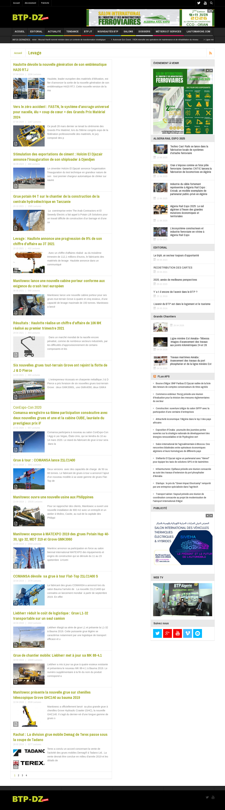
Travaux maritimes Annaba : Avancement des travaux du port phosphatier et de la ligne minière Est (190, 360)
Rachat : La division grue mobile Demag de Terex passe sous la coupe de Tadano (60, 737)
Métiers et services (168, 33)
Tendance (72, 33)
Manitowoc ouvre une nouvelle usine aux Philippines (53, 497)
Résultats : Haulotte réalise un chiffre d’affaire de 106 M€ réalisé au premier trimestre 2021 (57, 325)
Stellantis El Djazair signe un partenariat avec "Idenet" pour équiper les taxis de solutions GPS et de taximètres (181, 460)
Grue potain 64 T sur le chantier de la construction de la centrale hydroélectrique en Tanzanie (56, 199)
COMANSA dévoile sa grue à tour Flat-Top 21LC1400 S (56, 576)
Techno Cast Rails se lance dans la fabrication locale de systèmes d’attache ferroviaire (189, 150)
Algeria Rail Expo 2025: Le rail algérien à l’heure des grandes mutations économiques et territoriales (187, 211)
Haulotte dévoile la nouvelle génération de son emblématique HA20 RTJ (60, 67)
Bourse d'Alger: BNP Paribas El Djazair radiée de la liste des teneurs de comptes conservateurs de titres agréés (182, 385)
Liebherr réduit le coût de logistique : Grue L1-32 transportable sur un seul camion (50, 615)
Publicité (45, 3)
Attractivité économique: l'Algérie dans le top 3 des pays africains (182, 420)
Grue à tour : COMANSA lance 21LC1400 (44, 460)
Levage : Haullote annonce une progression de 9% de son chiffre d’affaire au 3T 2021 (57, 241)
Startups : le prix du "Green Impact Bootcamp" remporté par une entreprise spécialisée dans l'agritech (182, 485)
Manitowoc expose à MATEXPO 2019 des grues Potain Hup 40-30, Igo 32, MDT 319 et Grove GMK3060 (61, 536)
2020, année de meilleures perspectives (175, 279)
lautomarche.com (198, 33)
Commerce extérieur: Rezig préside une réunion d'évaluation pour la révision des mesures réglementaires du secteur (181, 397)
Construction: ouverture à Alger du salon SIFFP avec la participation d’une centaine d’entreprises (181, 410)
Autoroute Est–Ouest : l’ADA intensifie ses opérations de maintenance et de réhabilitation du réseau (163, 40)
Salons (128, 33)
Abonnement (30, 3)
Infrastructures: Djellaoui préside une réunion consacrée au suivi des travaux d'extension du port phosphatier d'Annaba (182, 472)
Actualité (54, 33)
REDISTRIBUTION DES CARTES (172, 267)
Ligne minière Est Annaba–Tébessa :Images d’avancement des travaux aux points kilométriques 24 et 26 (189, 342)
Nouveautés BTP (108, 33)
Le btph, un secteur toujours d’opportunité (176, 255)
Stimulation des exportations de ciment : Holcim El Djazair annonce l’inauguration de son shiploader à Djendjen (58, 156)
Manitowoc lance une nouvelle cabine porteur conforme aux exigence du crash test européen (59, 283)
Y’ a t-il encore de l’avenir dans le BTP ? (175, 291)
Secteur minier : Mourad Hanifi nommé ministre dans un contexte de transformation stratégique (73, 40)
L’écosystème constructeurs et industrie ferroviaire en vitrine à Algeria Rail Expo (187, 232)
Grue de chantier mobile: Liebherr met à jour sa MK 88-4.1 (57, 655)
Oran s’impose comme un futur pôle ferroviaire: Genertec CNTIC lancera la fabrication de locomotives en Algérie (191, 168)
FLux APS (164, 376)
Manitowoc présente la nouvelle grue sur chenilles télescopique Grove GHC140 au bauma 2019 (52, 695)
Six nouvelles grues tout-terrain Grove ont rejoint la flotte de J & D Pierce (60, 367)
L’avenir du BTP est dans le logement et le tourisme (181, 303)
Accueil (16, 3)
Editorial (36, 33)
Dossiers (144, 33)
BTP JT (88, 33)
